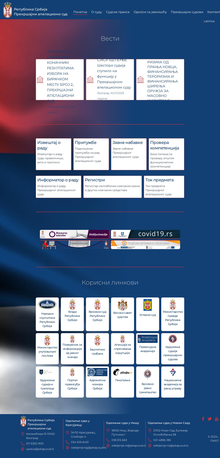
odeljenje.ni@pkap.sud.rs (129, 445)
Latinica (209, 21)
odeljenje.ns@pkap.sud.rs (170, 445)
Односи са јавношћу (150, 12)
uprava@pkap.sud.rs (40, 449)
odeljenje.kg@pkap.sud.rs (88, 447)
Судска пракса (118, 12)
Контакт (213, 12)
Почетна (80, 12)
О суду (96, 12)
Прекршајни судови (187, 12)
